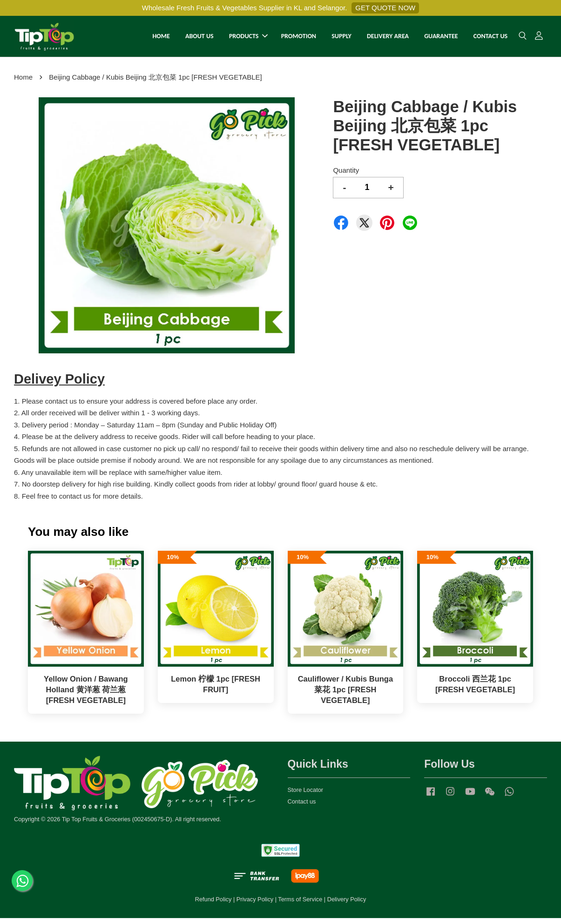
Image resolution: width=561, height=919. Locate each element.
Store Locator (306, 790)
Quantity (346, 171)
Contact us (302, 802)
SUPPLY (341, 37)
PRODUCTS (248, 37)
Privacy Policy (255, 900)
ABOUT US (199, 37)
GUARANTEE (441, 37)
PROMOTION (298, 37)
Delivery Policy (346, 900)
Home (23, 78)
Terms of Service (300, 900)
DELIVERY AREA (388, 37)
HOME (160, 37)
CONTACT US (490, 37)
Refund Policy (213, 900)
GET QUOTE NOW (385, 8)
